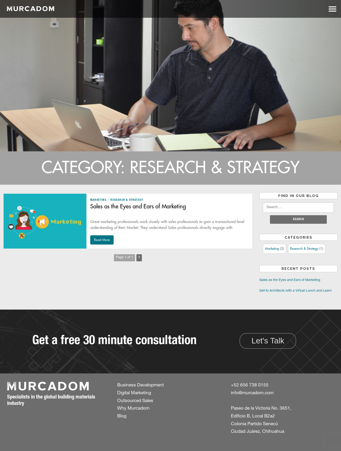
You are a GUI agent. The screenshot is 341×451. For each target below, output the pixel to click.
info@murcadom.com (252, 393)
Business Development (140, 385)
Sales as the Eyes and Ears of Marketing (138, 206)
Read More (102, 239)
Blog (121, 416)
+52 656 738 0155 (250, 385)
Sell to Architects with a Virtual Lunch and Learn (295, 291)
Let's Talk (267, 340)
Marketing (98, 200)
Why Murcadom (133, 408)
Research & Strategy (126, 200)
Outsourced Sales (135, 401)
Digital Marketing (134, 393)
